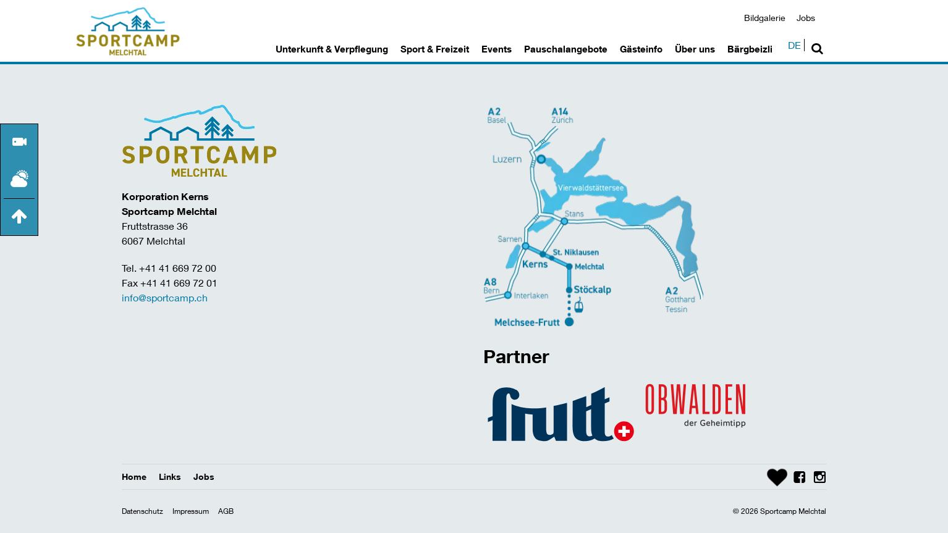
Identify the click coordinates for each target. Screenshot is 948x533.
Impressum (190, 511)
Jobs (806, 17)
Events (496, 48)
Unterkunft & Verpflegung (332, 48)
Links (170, 476)
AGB (226, 511)
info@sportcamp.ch (165, 297)
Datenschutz (142, 511)
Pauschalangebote (565, 48)
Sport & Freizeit (434, 48)
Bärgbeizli (749, 48)
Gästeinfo (641, 48)
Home (134, 476)
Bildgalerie (764, 17)
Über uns (695, 48)
